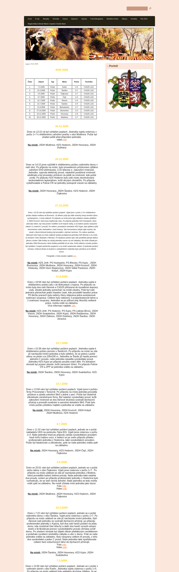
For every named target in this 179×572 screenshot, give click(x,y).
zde (64, 139)
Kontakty (134, 19)
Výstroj (64, 19)
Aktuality (46, 19)
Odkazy (124, 19)
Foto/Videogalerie (96, 19)
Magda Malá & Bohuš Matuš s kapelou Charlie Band (46, 24)
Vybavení (74, 19)
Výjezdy (84, 19)
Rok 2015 (144, 19)
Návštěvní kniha (112, 19)
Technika (56, 19)
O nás (37, 19)
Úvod (30, 19)
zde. (73, 305)
